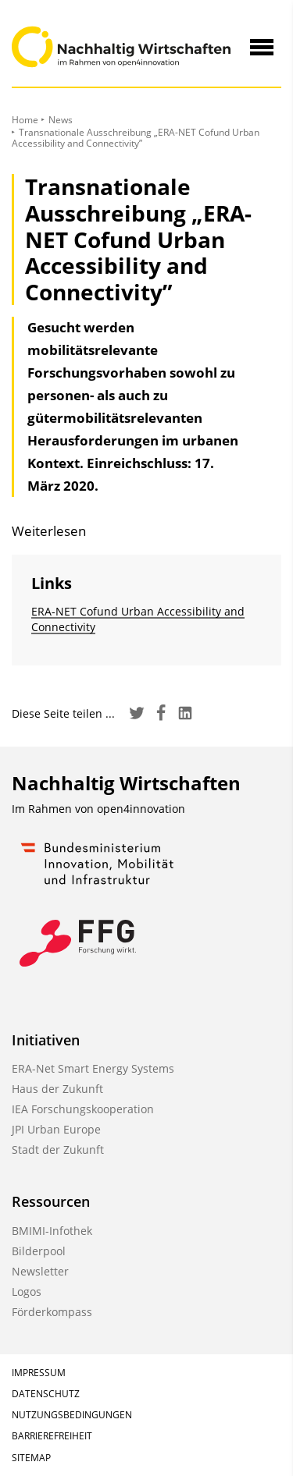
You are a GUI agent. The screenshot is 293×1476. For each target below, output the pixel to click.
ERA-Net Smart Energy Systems (93, 1068)
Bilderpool (39, 1251)
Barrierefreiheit (52, 1435)
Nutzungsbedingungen (72, 1414)
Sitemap (31, 1457)
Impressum (39, 1372)
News (60, 119)
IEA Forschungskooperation (83, 1109)
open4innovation (141, 808)
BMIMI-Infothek (52, 1230)
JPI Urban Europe (56, 1129)
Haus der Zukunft (57, 1088)
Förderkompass (52, 1311)
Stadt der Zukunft (58, 1149)
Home (25, 119)
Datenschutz (46, 1393)
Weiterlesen (49, 531)
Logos (26, 1291)
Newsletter (40, 1271)
